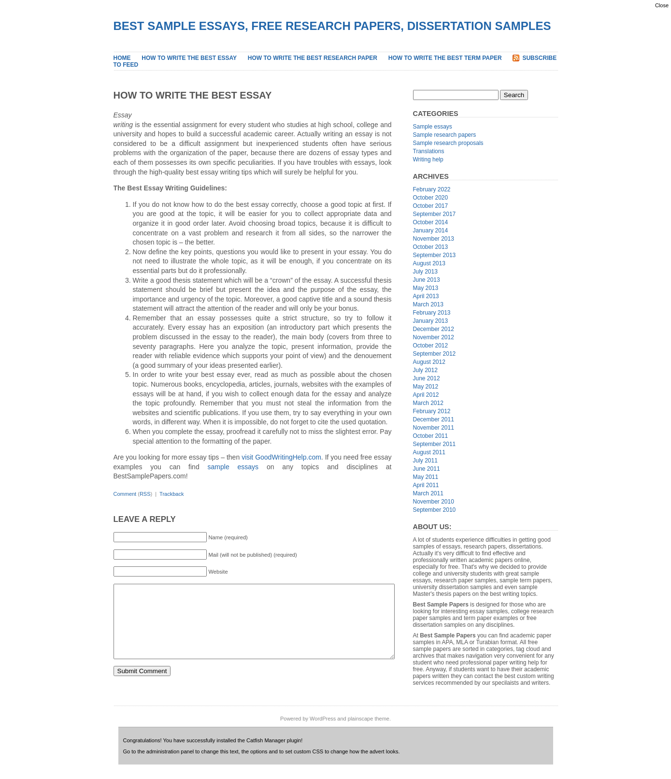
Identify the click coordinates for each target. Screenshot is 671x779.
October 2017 (430, 205)
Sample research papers (444, 134)
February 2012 (432, 411)
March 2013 (428, 304)
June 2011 (426, 468)
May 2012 (426, 386)
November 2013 (433, 238)
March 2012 (428, 403)
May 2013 (426, 288)
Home (122, 58)
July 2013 (425, 271)
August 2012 (429, 362)
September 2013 (434, 255)
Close (662, 5)
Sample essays (432, 126)
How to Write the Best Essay (189, 58)
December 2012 (433, 329)
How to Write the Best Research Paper (312, 58)
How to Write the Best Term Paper (445, 58)
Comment (125, 494)
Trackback (171, 494)
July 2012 (425, 370)
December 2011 (433, 419)
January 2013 (430, 320)
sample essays (233, 467)
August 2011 (429, 452)
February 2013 (432, 312)
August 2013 (429, 263)
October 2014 (430, 222)
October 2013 (430, 247)
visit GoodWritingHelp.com (281, 457)
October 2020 (430, 197)
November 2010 (433, 501)
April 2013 (426, 296)
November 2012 (433, 337)
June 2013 (426, 279)
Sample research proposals (448, 143)
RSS (145, 494)
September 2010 (434, 509)
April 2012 (426, 394)
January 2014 (430, 230)
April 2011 (426, 485)
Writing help (428, 159)
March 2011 (428, 493)
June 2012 (426, 378)
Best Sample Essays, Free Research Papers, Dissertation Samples (332, 25)
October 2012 (430, 345)
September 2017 (434, 214)
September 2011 (434, 444)
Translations (428, 151)
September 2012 (434, 353)
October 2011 (430, 436)
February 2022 (432, 189)
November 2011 (433, 427)
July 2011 (425, 460)
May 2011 (426, 477)
